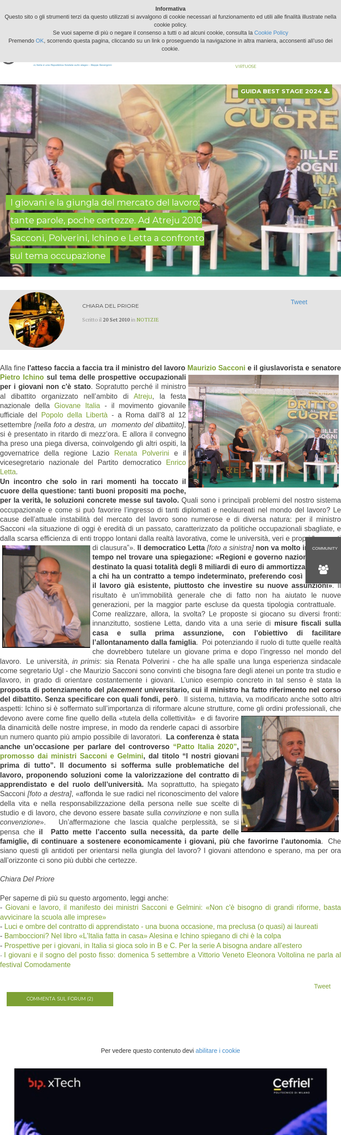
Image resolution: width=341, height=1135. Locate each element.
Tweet (299, 302)
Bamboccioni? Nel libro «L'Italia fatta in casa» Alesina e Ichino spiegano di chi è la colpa (142, 936)
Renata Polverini (141, 453)
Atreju (143, 396)
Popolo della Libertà (74, 415)
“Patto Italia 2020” (205, 746)
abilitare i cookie (217, 1050)
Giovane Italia (77, 405)
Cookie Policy (271, 33)
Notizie (148, 319)
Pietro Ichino (22, 377)
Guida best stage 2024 (285, 91)
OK (40, 41)
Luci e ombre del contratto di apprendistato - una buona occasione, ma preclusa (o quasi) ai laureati (161, 926)
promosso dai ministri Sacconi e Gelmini (71, 756)
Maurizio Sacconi (216, 368)
